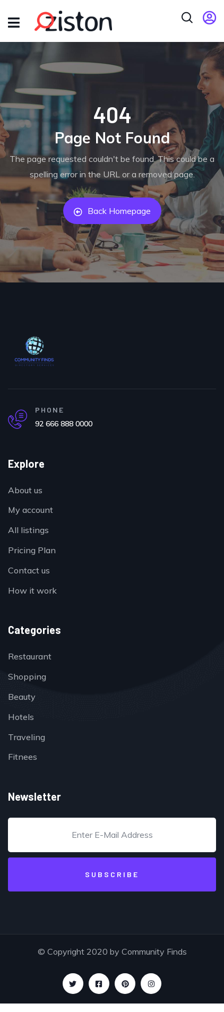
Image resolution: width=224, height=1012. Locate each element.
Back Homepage (112, 210)
